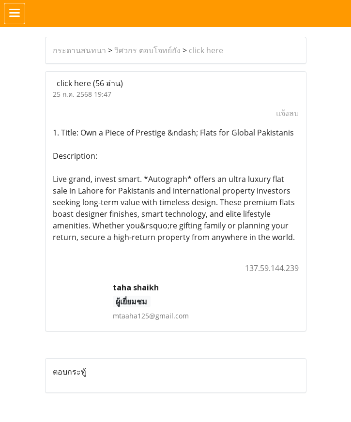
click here (206, 50)
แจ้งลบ (287, 113)
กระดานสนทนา (79, 50)
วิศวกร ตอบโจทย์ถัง (147, 50)
